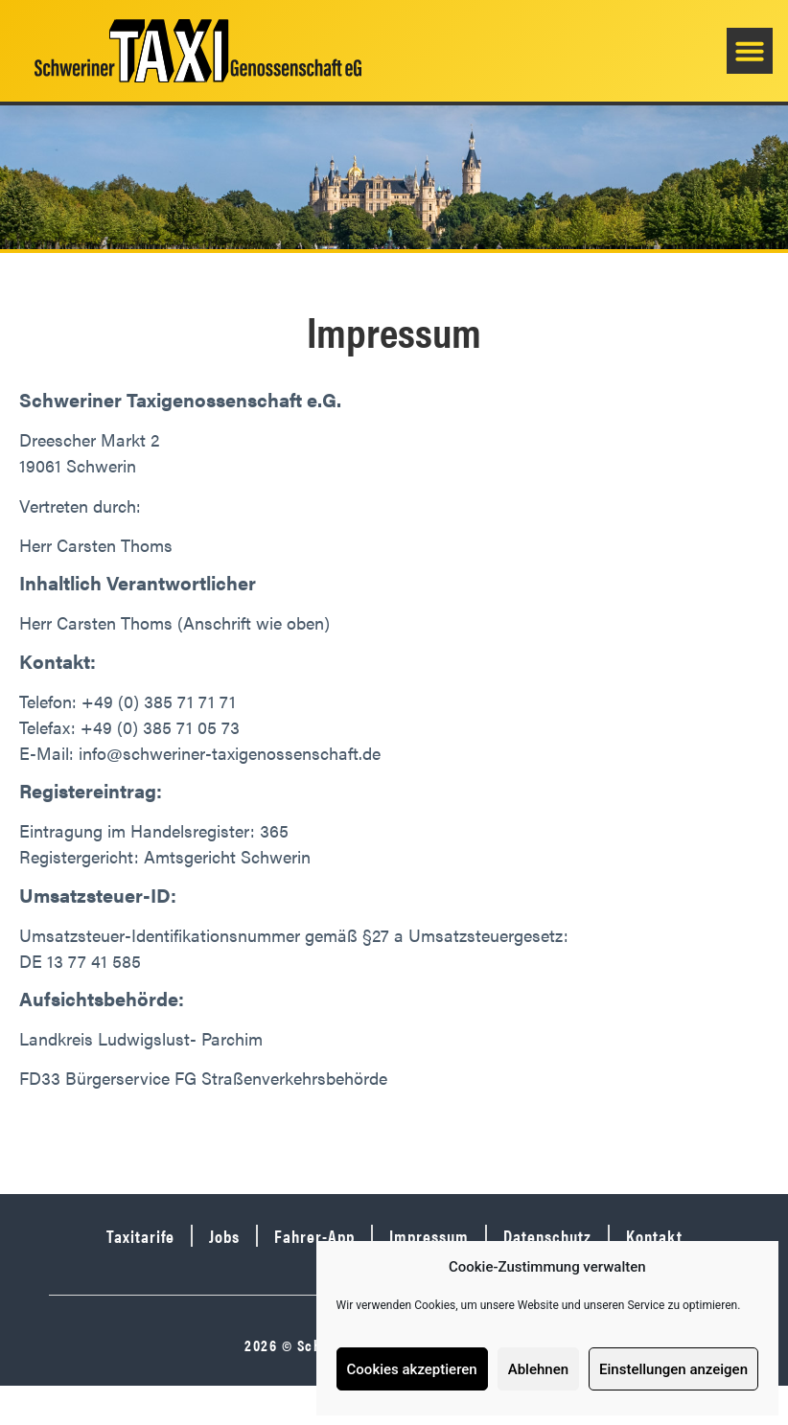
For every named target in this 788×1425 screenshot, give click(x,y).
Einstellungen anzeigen (673, 1369)
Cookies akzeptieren (412, 1369)
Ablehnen (538, 1369)
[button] (750, 51)
